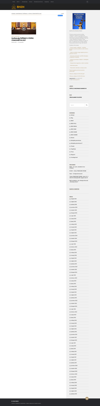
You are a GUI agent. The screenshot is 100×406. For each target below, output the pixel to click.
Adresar (52, 1)
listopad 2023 (74, 272)
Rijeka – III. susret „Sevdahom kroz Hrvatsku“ (77, 167)
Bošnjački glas (24, 1)
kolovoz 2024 (74, 246)
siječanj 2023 (74, 297)
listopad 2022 (74, 306)
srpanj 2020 (73, 376)
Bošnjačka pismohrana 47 (76, 143)
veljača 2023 (73, 295)
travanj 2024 (74, 255)
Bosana (30, 1)
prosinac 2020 (74, 365)
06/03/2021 (14, 42)
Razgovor (73, 154)
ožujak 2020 (74, 388)
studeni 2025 (74, 210)
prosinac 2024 (74, 235)
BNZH (18, 1)
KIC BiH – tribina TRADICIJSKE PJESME (77, 170)
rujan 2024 (73, 244)
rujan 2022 (73, 309)
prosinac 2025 (74, 207)
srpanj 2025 (73, 218)
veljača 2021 (73, 360)
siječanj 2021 (74, 362)
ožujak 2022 (73, 326)
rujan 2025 (73, 215)
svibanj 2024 (74, 252)
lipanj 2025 (73, 221)
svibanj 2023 (74, 286)
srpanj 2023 (73, 280)
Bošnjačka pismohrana (38, 1)
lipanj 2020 (73, 379)
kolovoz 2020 (74, 374)
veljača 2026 (74, 201)
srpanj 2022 (73, 314)
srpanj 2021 (73, 345)
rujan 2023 (73, 275)
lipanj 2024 (73, 249)
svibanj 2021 (73, 351)
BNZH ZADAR (74, 132)
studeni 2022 (74, 303)
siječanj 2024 (74, 263)
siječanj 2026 (74, 204)
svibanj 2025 (74, 224)
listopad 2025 (74, 213)
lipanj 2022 (73, 317)
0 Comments (20, 42)
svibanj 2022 (74, 320)
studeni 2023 (74, 269)
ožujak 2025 (73, 229)
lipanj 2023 (73, 283)
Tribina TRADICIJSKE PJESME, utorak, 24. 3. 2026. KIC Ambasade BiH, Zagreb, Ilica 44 (78, 177)
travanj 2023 (74, 289)
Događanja (47, 1)
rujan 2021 (73, 343)
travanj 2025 (74, 227)
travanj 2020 (74, 385)
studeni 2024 (74, 238)
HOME (13, 1)
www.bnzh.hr (72, 78)
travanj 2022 (74, 323)
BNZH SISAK (73, 129)
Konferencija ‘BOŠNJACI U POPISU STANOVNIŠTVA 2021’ (22, 39)
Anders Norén (38, 403)
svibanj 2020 (74, 382)
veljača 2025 (73, 232)
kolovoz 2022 (74, 311)
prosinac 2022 (74, 300)
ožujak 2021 (73, 357)
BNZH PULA (73, 123)
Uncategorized (74, 157)
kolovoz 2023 (74, 278)
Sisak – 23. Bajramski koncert (75, 173)
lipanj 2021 (73, 348)
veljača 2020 (74, 391)
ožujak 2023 (73, 292)
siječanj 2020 (74, 393)
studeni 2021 (74, 337)
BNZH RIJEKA (74, 126)
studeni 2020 (74, 368)
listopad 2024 (74, 241)
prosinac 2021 (74, 334)
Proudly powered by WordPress (18, 403)
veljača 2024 (74, 261)
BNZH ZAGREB (74, 134)
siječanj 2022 (74, 331)
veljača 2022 (73, 328)
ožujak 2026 (73, 198)
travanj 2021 (73, 354)
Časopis (72, 146)
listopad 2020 (74, 371)
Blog (72, 117)
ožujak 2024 (73, 258)
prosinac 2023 (74, 266)
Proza (72, 151)
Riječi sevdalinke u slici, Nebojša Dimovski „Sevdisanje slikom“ (78, 181)
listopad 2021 (74, 340)
